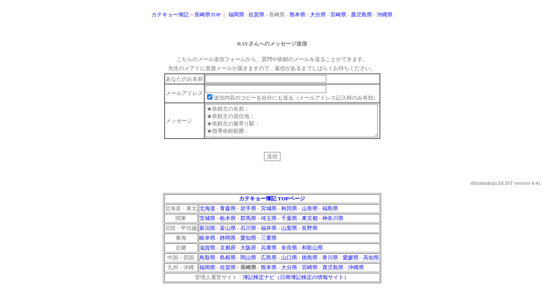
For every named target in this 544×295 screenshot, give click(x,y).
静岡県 (228, 244)
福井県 (269, 234)
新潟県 (207, 234)
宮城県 (269, 214)
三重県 (269, 244)
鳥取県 (207, 264)
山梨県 (289, 234)
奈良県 (289, 254)
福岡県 (236, 14)
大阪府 (248, 254)
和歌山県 (312, 254)
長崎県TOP (207, 14)
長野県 (310, 234)
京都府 (228, 254)
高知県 (371, 264)
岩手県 (248, 214)
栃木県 (228, 224)
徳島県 (310, 264)
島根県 (228, 264)
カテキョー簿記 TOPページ (272, 205)
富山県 (228, 234)
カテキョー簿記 (170, 14)
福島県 (330, 214)
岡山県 (248, 264)
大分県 (318, 14)
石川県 (248, 234)
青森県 (228, 214)
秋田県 (289, 214)
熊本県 (297, 14)
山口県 (289, 264)
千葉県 (289, 224)
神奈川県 (332, 224)
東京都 (310, 224)
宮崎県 (338, 14)
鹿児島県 (361, 14)
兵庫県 (269, 254)
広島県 (269, 264)
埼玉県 (269, 224)
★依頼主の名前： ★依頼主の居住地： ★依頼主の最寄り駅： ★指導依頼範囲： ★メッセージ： (292, 123)
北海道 (207, 214)
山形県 (310, 214)
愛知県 (248, 244)
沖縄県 (385, 14)
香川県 (330, 264)
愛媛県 (351, 264)
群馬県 (248, 224)
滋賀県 (207, 254)
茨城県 (207, 224)
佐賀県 (256, 14)
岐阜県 (207, 244)
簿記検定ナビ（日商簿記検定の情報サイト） (296, 283)
